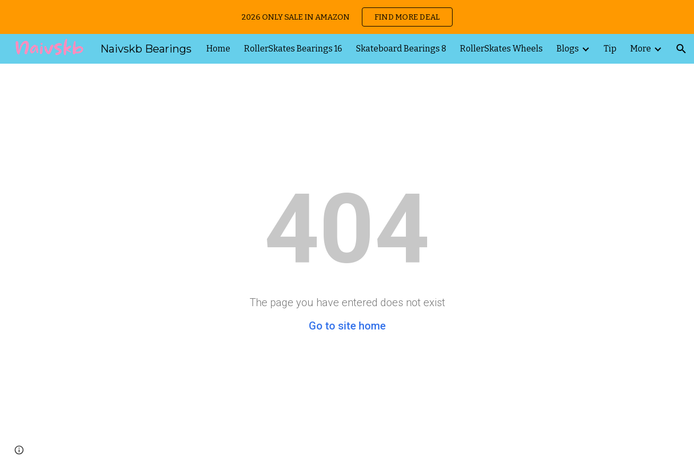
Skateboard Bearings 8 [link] (401, 49)
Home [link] (218, 49)
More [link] (640, 49)
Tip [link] (610, 49)
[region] (347, 17)
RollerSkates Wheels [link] (501, 49)
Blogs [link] (568, 49)
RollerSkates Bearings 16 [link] (293, 49)
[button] (681, 49)
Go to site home (347, 325)
